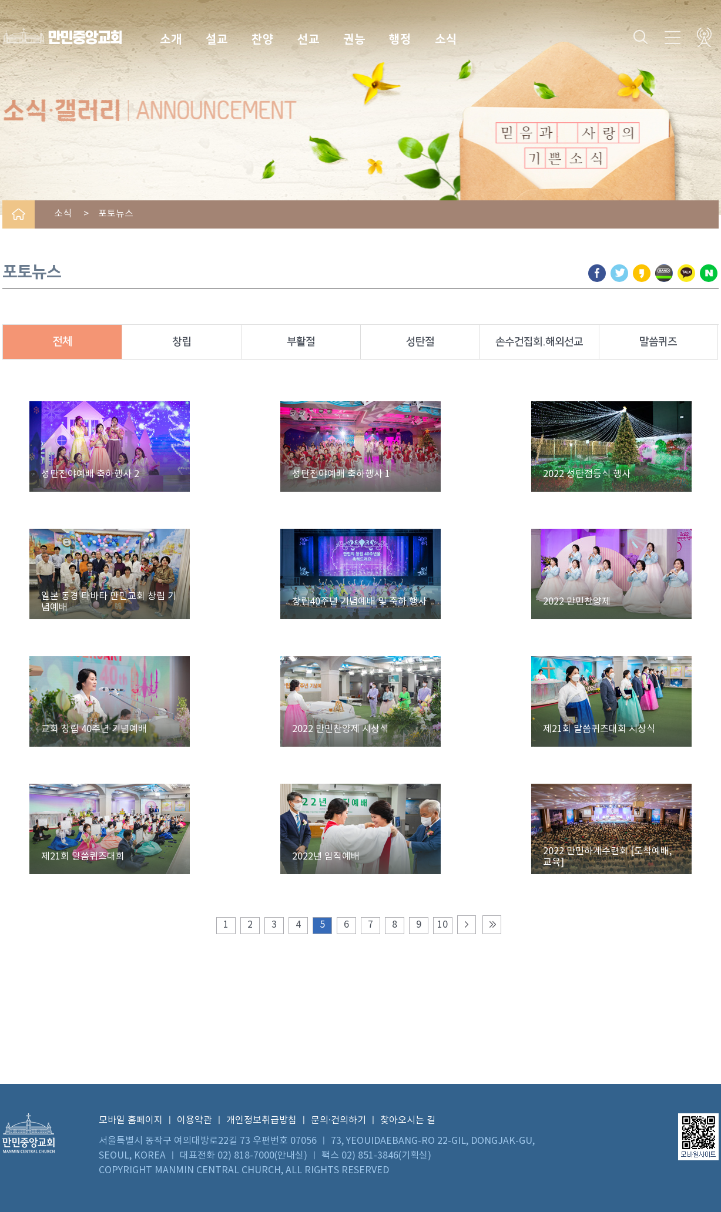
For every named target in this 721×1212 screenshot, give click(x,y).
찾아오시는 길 (407, 1120)
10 (442, 924)
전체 (62, 341)
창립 (181, 342)
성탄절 (420, 342)
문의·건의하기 (338, 1120)
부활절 (301, 342)
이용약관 (194, 1120)
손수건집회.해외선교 (539, 342)
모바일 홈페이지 (131, 1120)
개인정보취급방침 (261, 1120)
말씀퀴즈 (658, 342)
